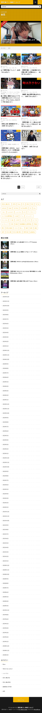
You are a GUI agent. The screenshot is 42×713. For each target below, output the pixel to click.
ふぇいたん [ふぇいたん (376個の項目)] (18, 212)
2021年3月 (5, 552)
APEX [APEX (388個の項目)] (14, 204)
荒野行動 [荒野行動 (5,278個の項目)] (25, 232)
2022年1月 (5, 507)
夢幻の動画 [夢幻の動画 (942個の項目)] (9, 228)
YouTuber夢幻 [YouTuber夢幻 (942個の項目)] (24, 208)
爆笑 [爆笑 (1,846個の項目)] (36, 228)
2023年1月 (5, 453)
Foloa (2, 145)
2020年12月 (6, 565)
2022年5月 (5, 489)
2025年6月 (5, 323)
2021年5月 (5, 543)
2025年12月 (6, 296)
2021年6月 (5, 538)
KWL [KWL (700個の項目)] (28, 204)
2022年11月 (6, 462)
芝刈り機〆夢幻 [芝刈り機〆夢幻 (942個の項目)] (17, 232)
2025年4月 (5, 332)
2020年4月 (5, 601)
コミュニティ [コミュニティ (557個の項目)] (29, 216)
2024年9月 (5, 364)
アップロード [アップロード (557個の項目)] (31, 212)
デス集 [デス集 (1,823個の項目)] (11, 220)
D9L (3, 144)
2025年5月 (5, 328)
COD (13, 67)
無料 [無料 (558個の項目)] (31, 228)
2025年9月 (5, 310)
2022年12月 (6, 458)
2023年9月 (5, 417)
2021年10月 (6, 520)
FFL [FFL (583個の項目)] (23, 204)
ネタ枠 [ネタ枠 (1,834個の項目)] (17, 220)
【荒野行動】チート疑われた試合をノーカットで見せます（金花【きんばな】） (31, 124)
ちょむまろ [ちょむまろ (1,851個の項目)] (10, 212)
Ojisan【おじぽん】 (8, 668)
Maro (4, 664)
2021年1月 (5, 561)
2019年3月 (5, 632)
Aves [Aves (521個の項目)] (19, 204)
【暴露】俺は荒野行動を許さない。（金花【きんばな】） (31, 95)
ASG (7, 67)
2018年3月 (5, 655)
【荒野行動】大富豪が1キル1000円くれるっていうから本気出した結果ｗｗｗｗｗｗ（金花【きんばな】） (10, 175)
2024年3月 (5, 390)
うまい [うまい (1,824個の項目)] (3, 212)
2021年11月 (6, 516)
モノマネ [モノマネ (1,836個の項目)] (34, 220)
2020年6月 (5, 592)
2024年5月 (5, 382)
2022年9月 (5, 471)
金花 (18, 54)
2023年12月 (6, 404)
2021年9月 (5, 525)
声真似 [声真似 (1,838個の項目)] (35, 224)
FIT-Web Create (23, 709)
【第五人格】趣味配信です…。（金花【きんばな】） (10, 125)
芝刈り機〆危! (6, 677)
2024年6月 (5, 377)
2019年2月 (5, 637)
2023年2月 (5, 449)
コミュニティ (9, 93)
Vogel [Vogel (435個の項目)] (9, 208)
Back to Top (21, 700)
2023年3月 (5, 444)
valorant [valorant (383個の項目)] (4, 208)
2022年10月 (6, 467)
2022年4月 (5, 493)
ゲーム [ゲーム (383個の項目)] (22, 216)
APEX (3, 67)
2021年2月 (5, 556)
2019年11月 (6, 610)
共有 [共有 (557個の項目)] (12, 224)
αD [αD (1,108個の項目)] (30, 208)
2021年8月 (5, 529)
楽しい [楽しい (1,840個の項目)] (21, 228)
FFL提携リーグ (15, 144)
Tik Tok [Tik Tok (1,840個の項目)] (37, 204)
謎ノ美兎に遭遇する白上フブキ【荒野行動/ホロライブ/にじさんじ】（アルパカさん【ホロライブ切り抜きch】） (10, 99)
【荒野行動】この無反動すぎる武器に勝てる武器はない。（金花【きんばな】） (31, 72)
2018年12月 (6, 646)
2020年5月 (5, 596)
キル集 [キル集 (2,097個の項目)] (16, 216)
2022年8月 (5, 476)
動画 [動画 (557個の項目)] (16, 224)
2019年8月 (5, 614)
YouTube (4, 92)
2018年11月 (6, 650)
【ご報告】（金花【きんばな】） (29, 147)
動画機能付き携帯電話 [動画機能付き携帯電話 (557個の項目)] (25, 224)
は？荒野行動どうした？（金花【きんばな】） (10, 71)
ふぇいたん (5, 673)
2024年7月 (5, 373)
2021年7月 (5, 534)
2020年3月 (5, 605)
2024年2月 (5, 395)
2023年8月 (5, 422)
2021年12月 (6, 511)
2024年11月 (6, 355)
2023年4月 (5, 440)
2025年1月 (5, 346)
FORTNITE (14, 120)
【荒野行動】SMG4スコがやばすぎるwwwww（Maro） (24, 261)
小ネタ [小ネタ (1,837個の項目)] (16, 228)
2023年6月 (5, 431)
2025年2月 (5, 341)
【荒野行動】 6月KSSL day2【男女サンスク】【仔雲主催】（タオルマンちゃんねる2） (10, 150)
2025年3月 (5, 337)
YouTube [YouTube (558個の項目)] (16, 208)
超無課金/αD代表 (7, 686)
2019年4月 (5, 628)
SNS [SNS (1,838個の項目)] (32, 204)
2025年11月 (6, 301)
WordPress (37, 709)
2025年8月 (5, 314)
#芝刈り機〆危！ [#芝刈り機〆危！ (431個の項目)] (6, 204)
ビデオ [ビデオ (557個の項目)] (28, 220)
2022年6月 (5, 484)
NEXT (38, 187)
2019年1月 (5, 641)
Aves (10, 67)
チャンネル (15, 93)
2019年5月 (5, 623)
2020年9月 (5, 579)
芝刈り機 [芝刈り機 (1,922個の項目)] (8, 232)
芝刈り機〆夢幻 (7, 682)
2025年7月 (5, 319)
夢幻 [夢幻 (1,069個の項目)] (3, 228)
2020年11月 (6, 570)
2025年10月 (6, 305)
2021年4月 (5, 547)
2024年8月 (5, 368)
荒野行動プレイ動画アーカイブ (25, 707)
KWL (2, 121)
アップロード (10, 92)
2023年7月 (5, 426)
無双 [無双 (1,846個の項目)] (27, 228)
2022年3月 (5, 498)
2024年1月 (5, 399)
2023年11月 (6, 408)
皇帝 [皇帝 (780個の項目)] (3, 232)
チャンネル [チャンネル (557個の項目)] (5, 220)
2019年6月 (5, 619)
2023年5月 (5, 435)
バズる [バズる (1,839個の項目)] (23, 220)
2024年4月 (5, 386)
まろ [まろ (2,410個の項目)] (24, 212)
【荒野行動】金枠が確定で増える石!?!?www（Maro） (24, 281)
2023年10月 (6, 413)
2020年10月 (6, 574)
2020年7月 (5, 588)
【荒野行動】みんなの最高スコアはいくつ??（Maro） (24, 252)
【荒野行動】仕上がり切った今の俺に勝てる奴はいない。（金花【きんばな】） (31, 174)
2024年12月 (6, 350)
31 (23, 187)
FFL (16, 67)
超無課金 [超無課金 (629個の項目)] (32, 232)
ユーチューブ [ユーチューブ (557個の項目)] (5, 224)
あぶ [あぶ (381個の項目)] (35, 208)
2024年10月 (6, 359)
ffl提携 (9, 144)
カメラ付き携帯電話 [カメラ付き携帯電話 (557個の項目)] (7, 216)
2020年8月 (5, 583)
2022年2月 (5, 502)
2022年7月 (5, 480)
